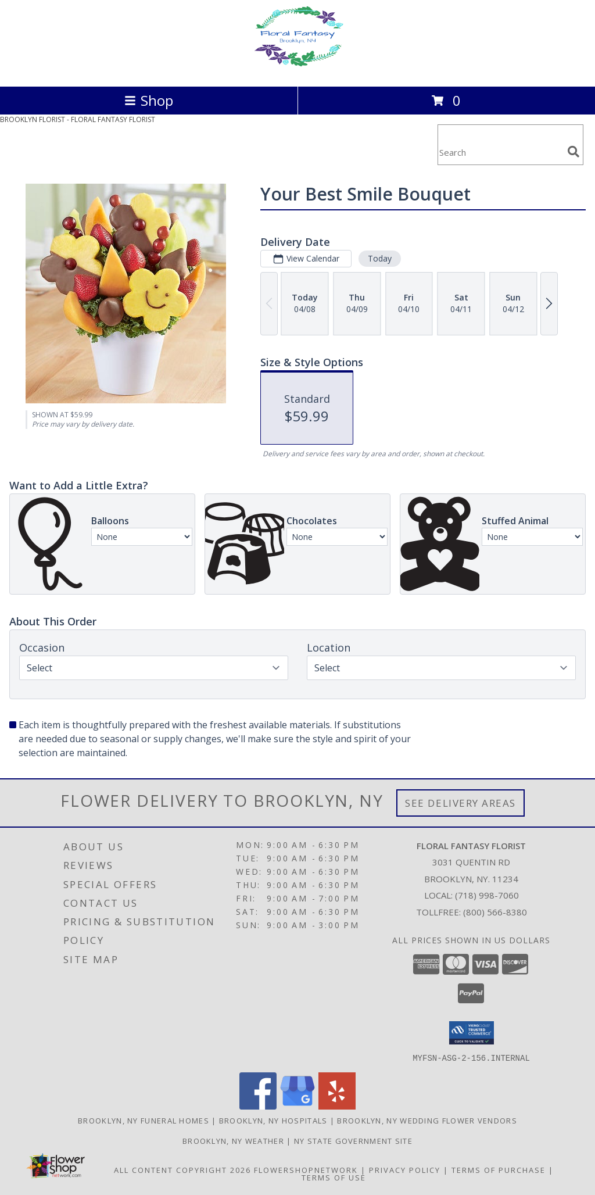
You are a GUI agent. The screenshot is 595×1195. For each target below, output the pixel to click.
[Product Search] (500, 151)
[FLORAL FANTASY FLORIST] (297, 69)
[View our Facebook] (258, 1105)
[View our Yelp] (337, 1105)
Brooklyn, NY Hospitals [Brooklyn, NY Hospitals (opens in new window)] (273, 1120)
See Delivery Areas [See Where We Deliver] (460, 803)
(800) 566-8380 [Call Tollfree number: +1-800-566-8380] (495, 912)
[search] (573, 151)
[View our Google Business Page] (297, 1105)
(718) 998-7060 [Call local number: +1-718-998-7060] (487, 895)
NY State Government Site (353, 1140)
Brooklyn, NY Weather (233, 1140)
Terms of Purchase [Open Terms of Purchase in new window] (498, 1169)
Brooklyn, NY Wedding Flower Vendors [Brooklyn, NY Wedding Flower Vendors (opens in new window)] (427, 1120)
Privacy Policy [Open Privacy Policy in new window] (404, 1169)
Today (380, 258)
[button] (471, 1032)
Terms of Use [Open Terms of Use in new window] (334, 1177)
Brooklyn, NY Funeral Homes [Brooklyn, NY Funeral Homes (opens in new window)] (143, 1120)
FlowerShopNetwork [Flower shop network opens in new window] (306, 1169)
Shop (148, 100)
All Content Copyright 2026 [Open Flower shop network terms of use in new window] (182, 1169)
